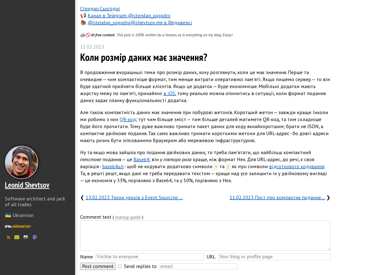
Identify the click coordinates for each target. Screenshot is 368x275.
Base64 (141, 159)
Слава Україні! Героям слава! (37, 262)
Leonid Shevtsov (27, 185)
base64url (113, 166)
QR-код (128, 119)
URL (211, 256)
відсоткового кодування (296, 166)
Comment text (95, 217)
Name (86, 256)
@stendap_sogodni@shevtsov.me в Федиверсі (140, 22)
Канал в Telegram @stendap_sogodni (129, 15)
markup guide (128, 217)
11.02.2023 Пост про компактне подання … (277, 197)
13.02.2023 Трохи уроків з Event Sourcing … (134, 197)
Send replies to (140, 266)
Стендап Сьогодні (100, 8)
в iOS (169, 93)
